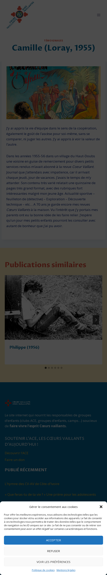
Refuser (53, 551)
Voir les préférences (53, 562)
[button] (101, 507)
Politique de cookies (43, 570)
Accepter (53, 540)
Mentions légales (66, 570)
